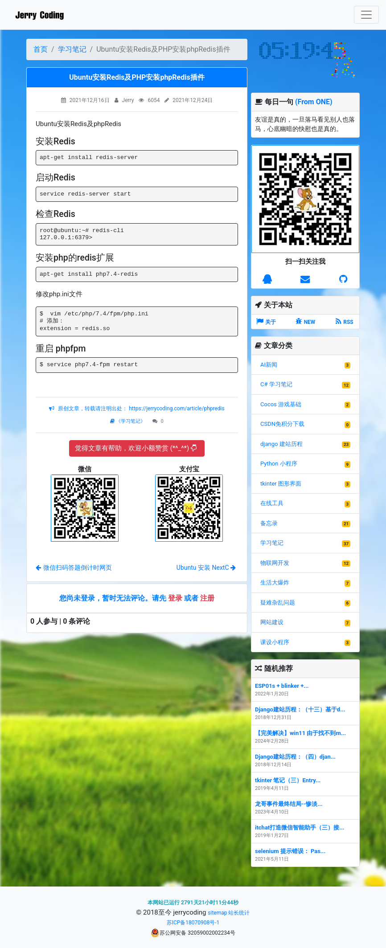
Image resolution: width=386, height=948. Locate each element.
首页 (40, 49)
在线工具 (271, 503)
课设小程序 (274, 642)
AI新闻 (268, 364)
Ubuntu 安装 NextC (206, 567)
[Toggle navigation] (366, 15)
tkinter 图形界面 (280, 483)
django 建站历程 (281, 444)
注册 (207, 598)
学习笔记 (72, 49)
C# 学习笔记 (276, 384)
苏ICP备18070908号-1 (193, 922)
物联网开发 (274, 563)
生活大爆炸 (274, 582)
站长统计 (239, 913)
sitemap (217, 913)
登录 (175, 598)
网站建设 (271, 622)
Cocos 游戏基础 (280, 404)
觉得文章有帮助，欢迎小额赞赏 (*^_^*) (136, 448)
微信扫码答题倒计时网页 (74, 567)
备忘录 (269, 523)
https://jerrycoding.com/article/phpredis (175, 408)
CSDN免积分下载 (282, 424)
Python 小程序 (278, 463)
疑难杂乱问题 (277, 602)
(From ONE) (314, 102)
